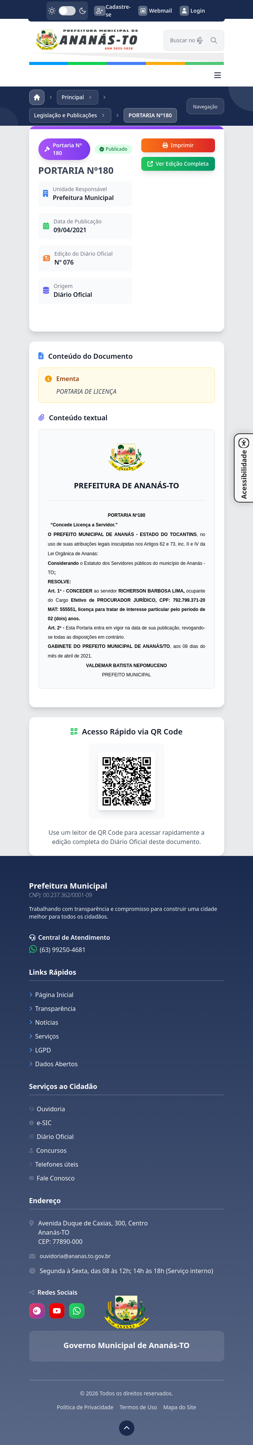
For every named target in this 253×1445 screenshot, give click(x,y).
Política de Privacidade (85, 1407)
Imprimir (178, 145)
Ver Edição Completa (178, 163)
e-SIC (40, 1123)
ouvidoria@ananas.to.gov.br (75, 1256)
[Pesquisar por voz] (200, 40)
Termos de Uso (138, 1407)
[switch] (67, 10)
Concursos (48, 1150)
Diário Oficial (51, 1136)
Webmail (155, 11)
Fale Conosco (52, 1178)
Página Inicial (51, 995)
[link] (92, 40)
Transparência (52, 1008)
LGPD (40, 1050)
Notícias (43, 1022)
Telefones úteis (53, 1164)
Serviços (44, 1036)
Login (192, 11)
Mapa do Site (179, 1407)
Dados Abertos (53, 1064)
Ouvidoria (47, 1109)
